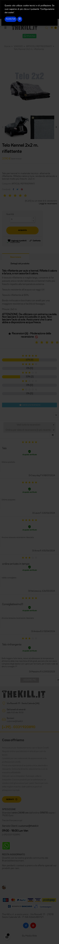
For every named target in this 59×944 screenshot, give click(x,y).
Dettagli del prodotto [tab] (20, 264)
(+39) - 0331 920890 (18, 727)
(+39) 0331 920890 (11, 835)
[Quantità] (21, 219)
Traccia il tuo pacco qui (12, 821)
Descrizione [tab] (15, 257)
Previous (2, 127)
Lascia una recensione (29, 405)
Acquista (22, 230)
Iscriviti (10, 799)
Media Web (31, 936)
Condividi (13, 189)
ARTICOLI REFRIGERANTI (23, 184)
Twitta (17, 189)
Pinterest (22, 189)
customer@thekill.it (15, 721)
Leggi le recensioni (48, 204)
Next (56, 127)
